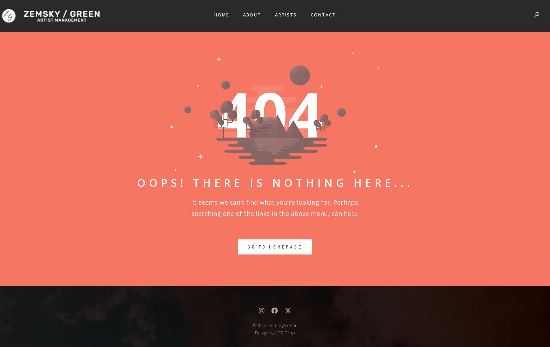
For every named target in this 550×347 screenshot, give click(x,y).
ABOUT (252, 15)
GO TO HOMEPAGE (275, 247)
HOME (221, 15)
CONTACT (323, 15)
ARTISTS (286, 15)
